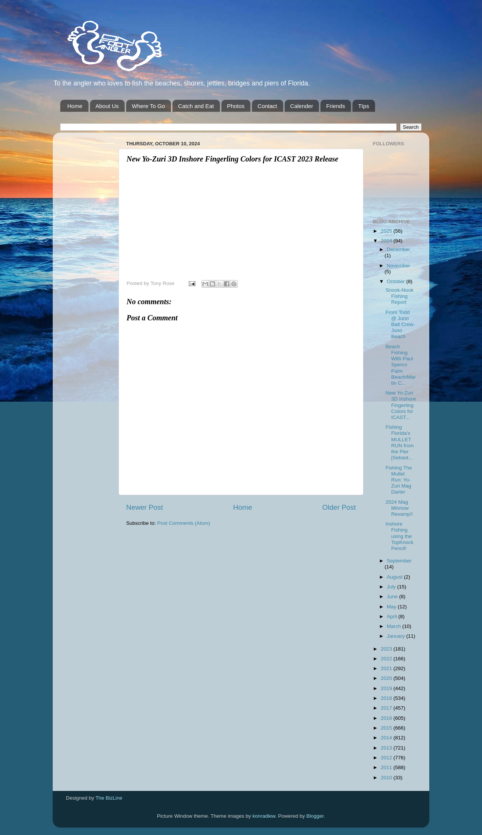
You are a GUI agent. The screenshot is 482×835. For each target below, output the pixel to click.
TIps (363, 106)
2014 (387, 738)
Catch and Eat (196, 106)
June (393, 596)
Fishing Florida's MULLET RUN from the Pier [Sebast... (400, 442)
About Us (107, 106)
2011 (387, 767)
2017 (387, 708)
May (392, 606)
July (392, 587)
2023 (387, 649)
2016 (387, 718)
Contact (267, 106)
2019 (387, 688)
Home (74, 106)
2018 (387, 698)
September (399, 561)
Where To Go (148, 106)
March (394, 626)
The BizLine (109, 798)
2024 (387, 241)
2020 (387, 678)
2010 (387, 777)
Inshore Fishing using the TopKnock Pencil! (399, 536)
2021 (387, 668)
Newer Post (144, 507)
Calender (301, 106)
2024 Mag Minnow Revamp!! (399, 508)
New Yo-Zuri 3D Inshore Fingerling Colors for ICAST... (401, 405)
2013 (387, 748)
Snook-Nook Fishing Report (399, 296)
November (398, 265)
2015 (387, 728)
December (398, 249)
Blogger (315, 816)
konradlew (263, 816)
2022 (387, 658)
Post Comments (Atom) (183, 523)
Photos (236, 106)
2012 (387, 757)
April (392, 616)
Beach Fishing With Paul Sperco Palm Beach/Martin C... (401, 365)
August (395, 577)
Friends (335, 106)
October (396, 281)
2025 (387, 231)
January (396, 636)
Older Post (339, 507)
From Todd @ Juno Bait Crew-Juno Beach (400, 324)
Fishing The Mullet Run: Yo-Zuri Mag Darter (399, 480)
